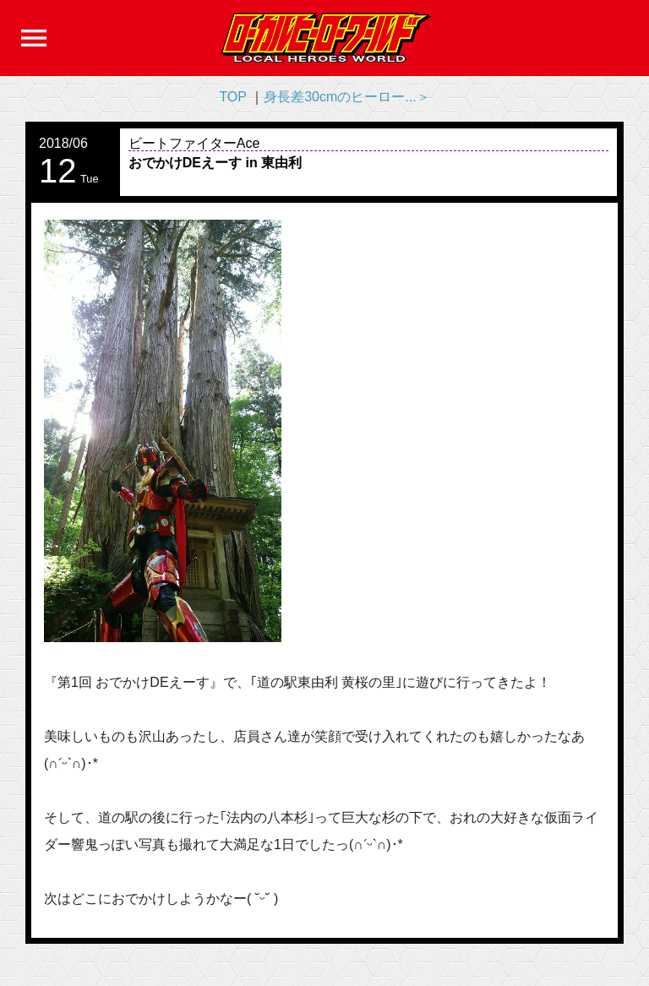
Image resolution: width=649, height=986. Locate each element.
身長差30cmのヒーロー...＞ (346, 97)
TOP (232, 97)
